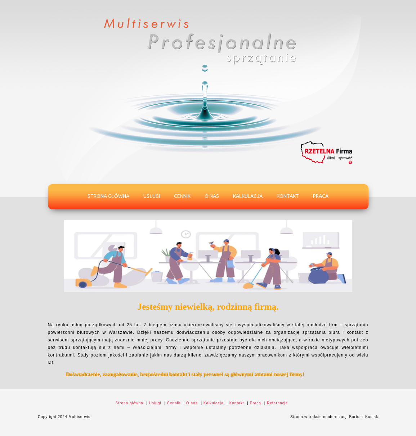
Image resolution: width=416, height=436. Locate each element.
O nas (212, 196)
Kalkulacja (248, 196)
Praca (320, 196)
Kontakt (288, 196)
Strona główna (108, 196)
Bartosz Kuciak (363, 417)
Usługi (151, 196)
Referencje (277, 403)
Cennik (182, 196)
